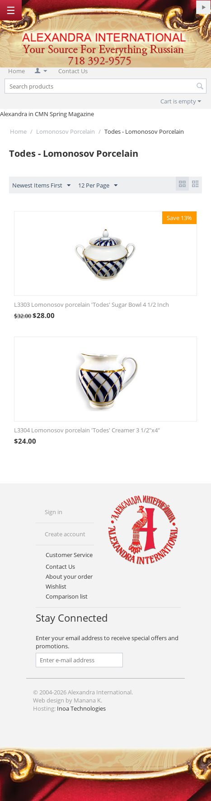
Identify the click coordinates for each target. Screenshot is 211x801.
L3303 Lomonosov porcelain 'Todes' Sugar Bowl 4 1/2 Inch (91, 304)
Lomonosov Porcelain (65, 131)
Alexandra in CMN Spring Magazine (47, 114)
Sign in (53, 512)
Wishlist (56, 586)
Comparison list (67, 596)
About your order (69, 576)
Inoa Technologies (81, 708)
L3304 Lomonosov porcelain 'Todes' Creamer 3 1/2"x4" (87, 430)
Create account (65, 534)
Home (16, 71)
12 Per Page (97, 185)
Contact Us (73, 71)
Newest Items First (41, 185)
